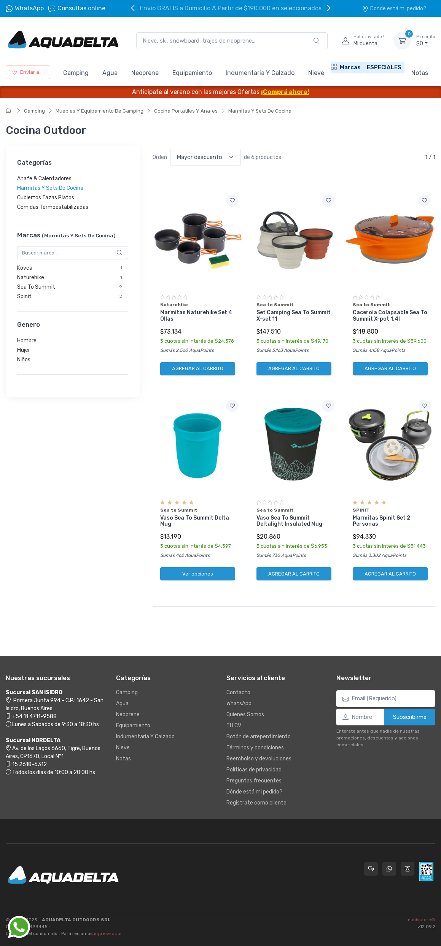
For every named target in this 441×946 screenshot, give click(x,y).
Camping (76, 72)
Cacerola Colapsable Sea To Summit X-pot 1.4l (390, 315)
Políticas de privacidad (254, 769)
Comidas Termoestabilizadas (52, 207)
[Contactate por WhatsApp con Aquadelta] (389, 869)
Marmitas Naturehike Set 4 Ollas (196, 315)
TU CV (233, 725)
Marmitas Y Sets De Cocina (259, 111)
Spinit (24, 296)
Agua (110, 72)
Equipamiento (192, 72)
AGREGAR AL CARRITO (198, 368)
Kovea (24, 268)
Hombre (27, 340)
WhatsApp (29, 8)
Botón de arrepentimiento (258, 736)
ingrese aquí (107, 933)
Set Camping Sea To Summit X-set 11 (293, 315)
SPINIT (361, 510)
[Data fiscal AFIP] (426, 871)
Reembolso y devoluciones (258, 758)
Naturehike (30, 277)
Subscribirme (410, 717)
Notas (419, 72)
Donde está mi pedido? (394, 8)
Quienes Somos (245, 714)
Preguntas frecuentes (254, 780)
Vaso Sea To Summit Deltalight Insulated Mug (289, 521)
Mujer (23, 350)
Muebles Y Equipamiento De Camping (99, 111)
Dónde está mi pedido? (254, 792)
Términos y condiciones (255, 747)
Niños (23, 359)
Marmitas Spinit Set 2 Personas (381, 521)
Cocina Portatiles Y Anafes (186, 111)
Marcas (346, 67)
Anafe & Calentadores (44, 178)
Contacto (238, 692)
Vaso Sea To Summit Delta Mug (194, 521)
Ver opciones (197, 574)
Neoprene (145, 72)
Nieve (316, 72)
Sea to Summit (275, 304)
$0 (425, 40)
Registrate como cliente (256, 803)
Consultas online (76, 8)
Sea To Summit (36, 287)
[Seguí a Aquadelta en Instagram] (407, 869)
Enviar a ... (28, 72)
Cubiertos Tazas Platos (45, 197)
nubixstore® (421, 919)
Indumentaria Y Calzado (260, 72)
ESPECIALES (384, 67)
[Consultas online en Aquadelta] (371, 869)
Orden (160, 157)
